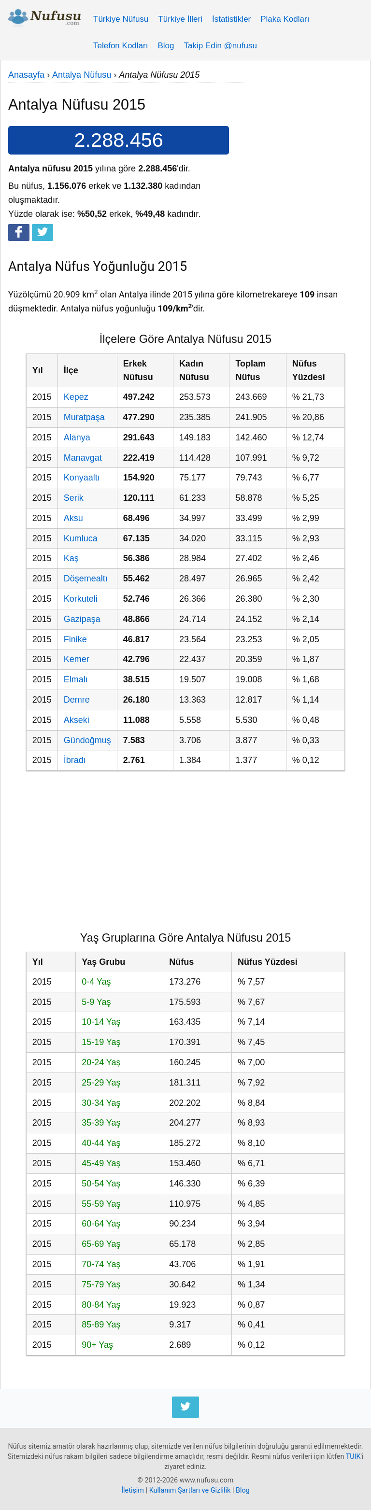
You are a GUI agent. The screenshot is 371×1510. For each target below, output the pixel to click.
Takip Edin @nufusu (220, 45)
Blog (165, 45)
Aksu (73, 518)
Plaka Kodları (284, 19)
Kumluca (81, 538)
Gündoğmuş (87, 740)
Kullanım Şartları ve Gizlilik (190, 1490)
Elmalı (76, 679)
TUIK (353, 1457)
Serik (74, 498)
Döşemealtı (86, 578)
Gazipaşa (82, 619)
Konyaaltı (82, 477)
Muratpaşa (84, 417)
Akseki (76, 720)
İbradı (75, 760)
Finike (75, 639)
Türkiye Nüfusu (120, 19)
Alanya (77, 437)
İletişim (132, 1490)
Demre (77, 700)
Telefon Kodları (120, 45)
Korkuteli (81, 599)
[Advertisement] (303, 116)
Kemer (76, 659)
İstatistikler (231, 19)
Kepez (76, 397)
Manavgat (83, 458)
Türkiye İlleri (180, 19)
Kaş (71, 558)
